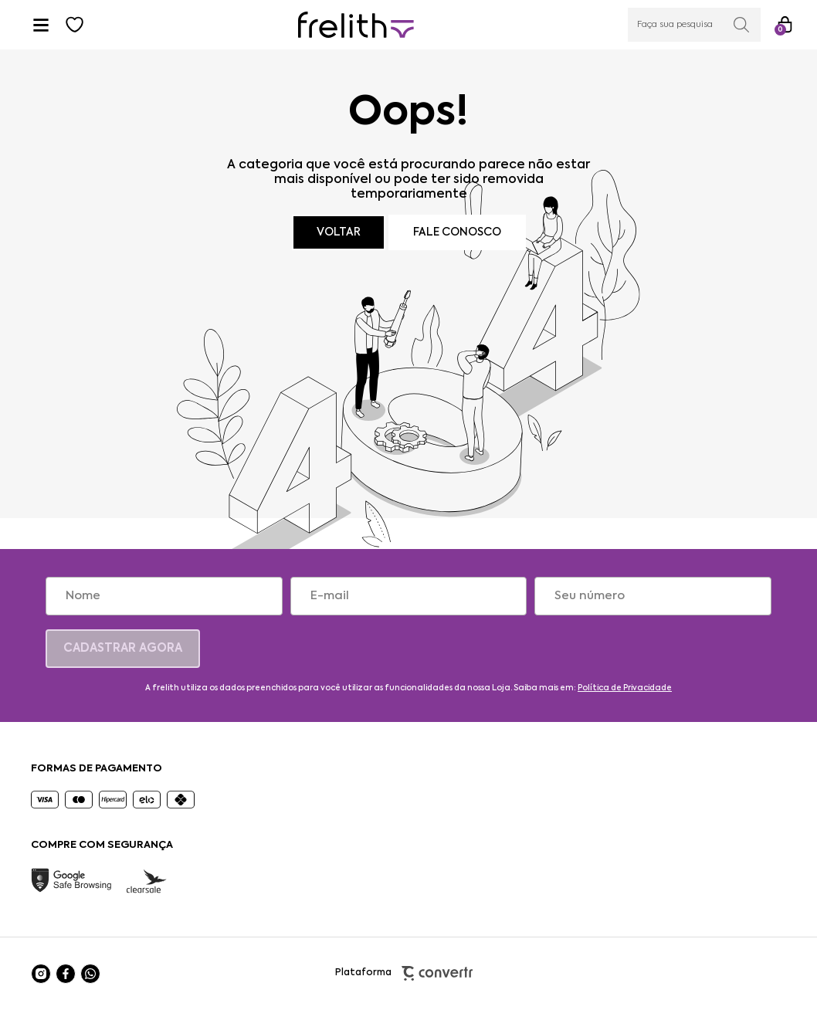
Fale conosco (457, 232)
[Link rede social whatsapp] (90, 974)
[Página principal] (356, 25)
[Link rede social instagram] (41, 974)
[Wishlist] (75, 24)
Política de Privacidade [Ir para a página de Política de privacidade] (625, 688)
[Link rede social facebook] (66, 974)
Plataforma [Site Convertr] (409, 973)
